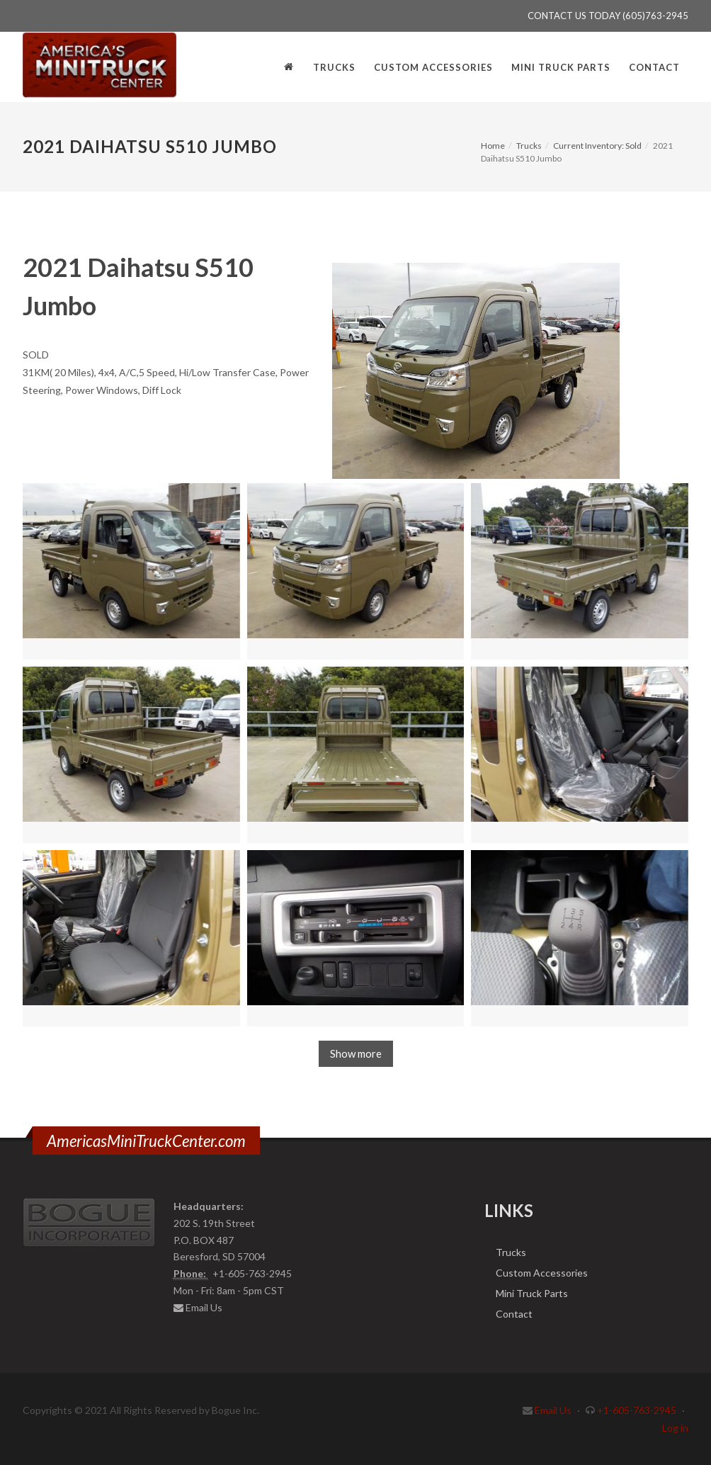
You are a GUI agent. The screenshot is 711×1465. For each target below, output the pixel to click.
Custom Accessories (542, 1273)
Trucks (529, 145)
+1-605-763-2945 (636, 1410)
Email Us (204, 1307)
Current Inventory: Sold (597, 145)
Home (493, 145)
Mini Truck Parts (532, 1293)
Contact (514, 1314)
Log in (675, 1428)
